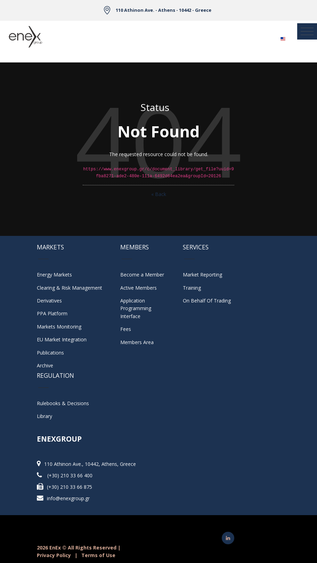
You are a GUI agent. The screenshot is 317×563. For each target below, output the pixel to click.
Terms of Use (98, 555)
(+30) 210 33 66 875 (69, 487)
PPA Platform (52, 313)
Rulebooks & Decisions (63, 403)
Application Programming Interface (139, 308)
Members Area (137, 342)
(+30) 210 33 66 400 (69, 475)
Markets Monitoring (59, 326)
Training (192, 287)
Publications (50, 352)
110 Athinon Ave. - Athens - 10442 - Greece (163, 10)
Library (44, 416)
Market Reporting (202, 274)
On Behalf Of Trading (207, 300)
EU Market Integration (62, 339)
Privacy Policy (54, 555)
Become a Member (142, 274)
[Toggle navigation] (307, 31)
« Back (158, 194)
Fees (125, 329)
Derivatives (49, 300)
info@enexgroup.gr (68, 498)
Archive (45, 365)
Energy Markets (54, 274)
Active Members (138, 287)
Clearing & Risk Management (69, 287)
